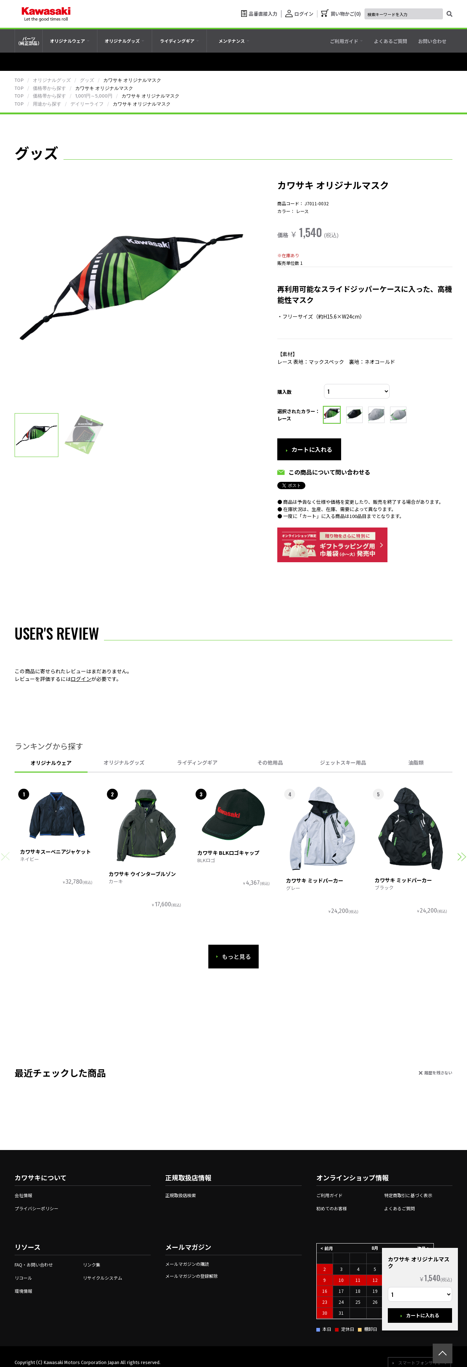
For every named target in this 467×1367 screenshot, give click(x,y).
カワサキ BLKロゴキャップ (228, 852)
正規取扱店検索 (180, 1195)
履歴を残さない (438, 1072)
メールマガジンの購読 (187, 1264)
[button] (462, 856)
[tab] (70, 41)
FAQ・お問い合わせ (34, 1264)
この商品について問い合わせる (329, 472)
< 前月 (326, 1248)
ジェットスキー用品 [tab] (343, 762)
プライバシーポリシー (36, 1208)
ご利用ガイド (329, 1195)
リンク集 (91, 1264)
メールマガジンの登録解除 (191, 1276)
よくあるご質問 (399, 1208)
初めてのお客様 (331, 1208)
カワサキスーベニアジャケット (55, 851)
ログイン (81, 678)
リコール (23, 1278)
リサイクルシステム (102, 1278)
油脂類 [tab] (416, 762)
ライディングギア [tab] (197, 762)
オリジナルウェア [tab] (51, 762)
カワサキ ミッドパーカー (314, 880)
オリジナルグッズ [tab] (124, 762)
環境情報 (23, 1291)
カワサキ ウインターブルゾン (142, 873)
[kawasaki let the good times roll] (46, 14)
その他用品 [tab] (270, 762)
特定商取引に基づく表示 (408, 1195)
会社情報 (23, 1195)
